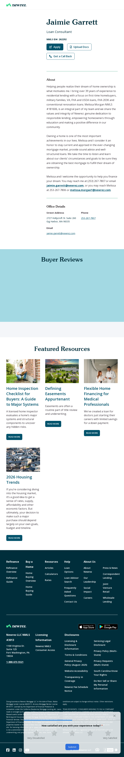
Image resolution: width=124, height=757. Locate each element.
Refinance (12, 561)
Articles (49, 567)
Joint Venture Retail (107, 587)
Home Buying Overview (31, 576)
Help (67, 561)
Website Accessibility (76, 670)
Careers (88, 597)
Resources (51, 561)
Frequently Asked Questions (70, 591)
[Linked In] (14, 750)
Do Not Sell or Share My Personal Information (105, 684)
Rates (48, 580)
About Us (89, 561)
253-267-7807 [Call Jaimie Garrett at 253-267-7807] (88, 218)
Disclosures (72, 635)
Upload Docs (79, 47)
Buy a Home (29, 564)
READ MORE (14, 436)
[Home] (16, 5)
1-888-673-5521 (14, 661)
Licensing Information (44, 637)
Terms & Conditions (76, 654)
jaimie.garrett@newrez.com (65, 185)
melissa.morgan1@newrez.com (90, 190)
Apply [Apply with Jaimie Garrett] (55, 47)
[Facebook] (7, 750)
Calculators (51, 574)
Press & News (110, 567)
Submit (72, 746)
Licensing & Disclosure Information (72, 644)
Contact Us (70, 601)
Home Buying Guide (29, 590)
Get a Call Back (60, 56)
